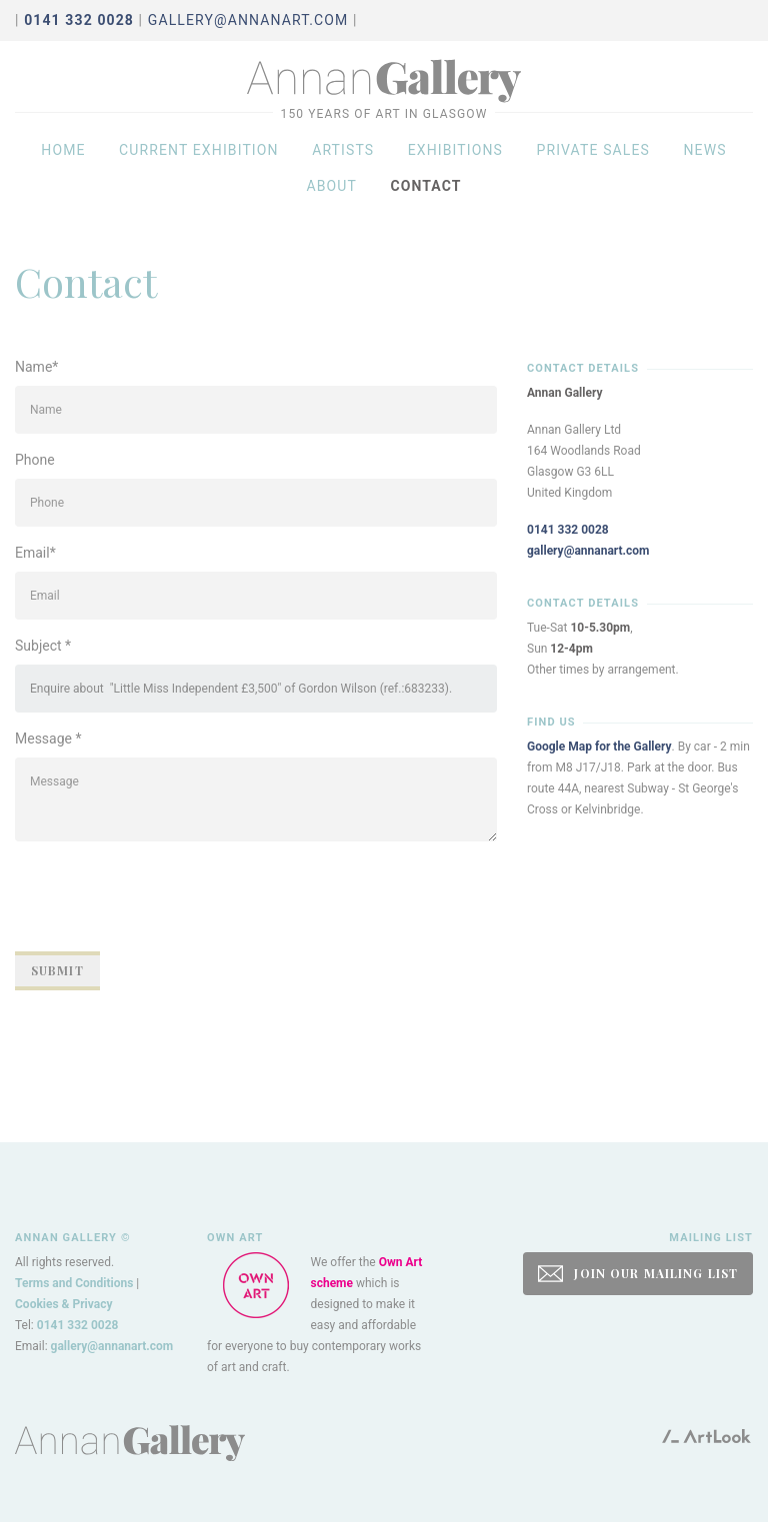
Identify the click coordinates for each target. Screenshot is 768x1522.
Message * (48, 739)
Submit (57, 970)
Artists (343, 172)
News (704, 172)
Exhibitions (455, 172)
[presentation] (167, 896)
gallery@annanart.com (248, 20)
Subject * (43, 646)
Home (63, 172)
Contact (425, 208)
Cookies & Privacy (64, 1304)
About (331, 208)
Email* (35, 553)
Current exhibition (199, 172)
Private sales (593, 172)
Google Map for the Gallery (599, 747)
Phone (35, 460)
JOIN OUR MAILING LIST (638, 1273)
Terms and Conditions (74, 1283)
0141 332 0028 (568, 530)
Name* (36, 367)
